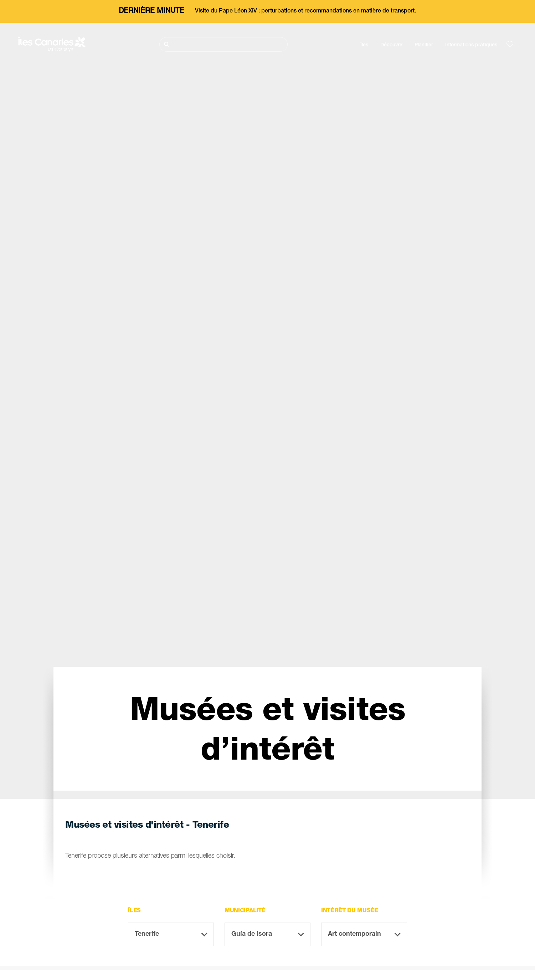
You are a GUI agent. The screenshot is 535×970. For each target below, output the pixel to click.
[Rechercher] (223, 44)
